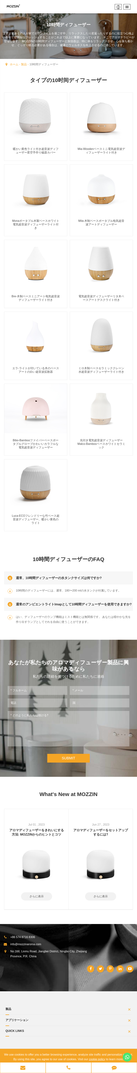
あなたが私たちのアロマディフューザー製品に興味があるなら (68, 665)
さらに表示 (36, 895)
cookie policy (97, 1059)
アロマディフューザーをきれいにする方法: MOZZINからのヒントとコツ (36, 832)
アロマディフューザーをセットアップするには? (100, 832)
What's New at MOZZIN (68, 794)
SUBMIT (68, 758)
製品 (24, 64)
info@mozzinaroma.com (22, 943)
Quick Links (69, 1031)
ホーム (14, 64)
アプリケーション (69, 1020)
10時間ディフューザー (43, 64)
